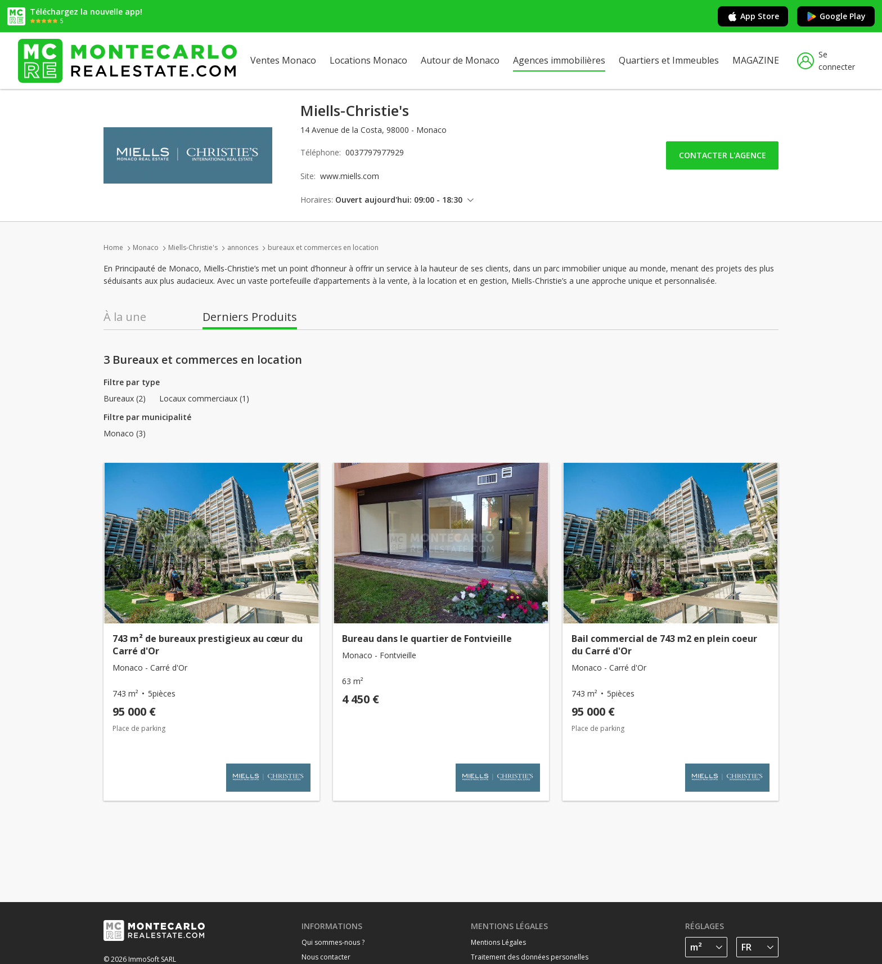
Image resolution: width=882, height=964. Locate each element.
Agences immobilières (559, 60)
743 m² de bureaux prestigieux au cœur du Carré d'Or (207, 644)
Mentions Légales (498, 942)
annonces (242, 247)
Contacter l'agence (722, 155)
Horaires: (316, 199)
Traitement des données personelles (529, 957)
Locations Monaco (368, 60)
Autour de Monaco (460, 60)
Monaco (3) (125, 434)
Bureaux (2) (125, 399)
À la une (125, 317)
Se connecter (826, 60)
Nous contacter (326, 957)
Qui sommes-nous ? (333, 942)
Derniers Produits (249, 317)
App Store (753, 16)
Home (113, 247)
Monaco (146, 247)
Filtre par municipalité (147, 417)
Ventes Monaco (283, 60)
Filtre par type (132, 382)
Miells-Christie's (193, 247)
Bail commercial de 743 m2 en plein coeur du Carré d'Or (664, 644)
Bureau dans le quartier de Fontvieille (427, 638)
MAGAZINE (755, 60)
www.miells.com (349, 176)
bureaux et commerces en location (323, 247)
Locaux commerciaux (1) (204, 399)
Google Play (836, 16)
